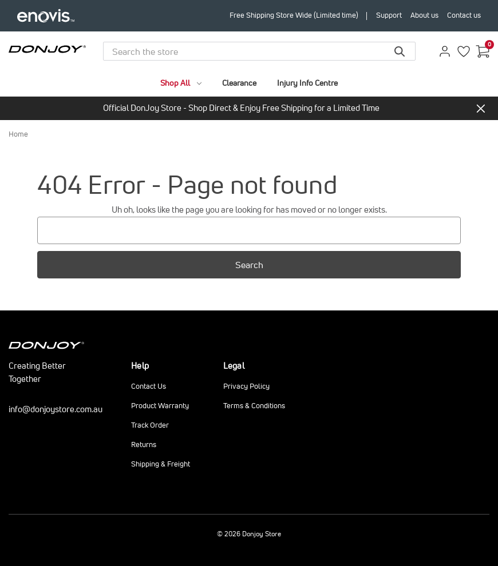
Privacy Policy (246, 386)
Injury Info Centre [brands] (307, 83)
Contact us (464, 15)
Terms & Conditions (254, 405)
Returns (143, 444)
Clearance (239, 83)
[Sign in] (445, 51)
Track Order (150, 425)
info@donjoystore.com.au (55, 409)
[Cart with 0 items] (482, 51)
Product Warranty (160, 405)
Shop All (180, 83)
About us (424, 15)
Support (389, 15)
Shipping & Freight (160, 464)
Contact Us (148, 386)
